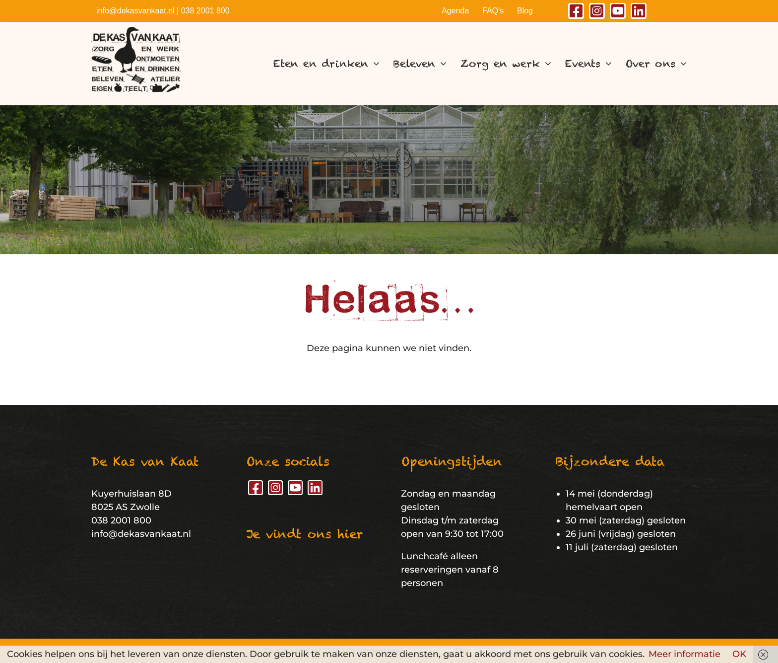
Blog (525, 10)
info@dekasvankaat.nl (135, 10)
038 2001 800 (205, 10)
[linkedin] (639, 11)
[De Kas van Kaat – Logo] (136, 31)
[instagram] (597, 11)
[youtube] (618, 11)
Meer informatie (684, 654)
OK (739, 654)
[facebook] (576, 11)
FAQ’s (493, 10)
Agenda (455, 10)
